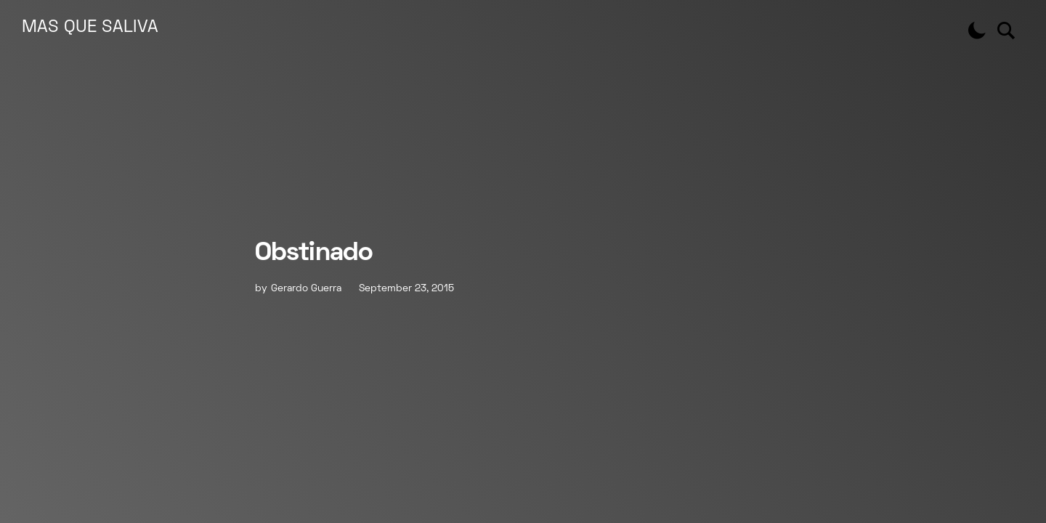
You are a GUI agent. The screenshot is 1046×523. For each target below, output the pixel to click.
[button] (977, 30)
